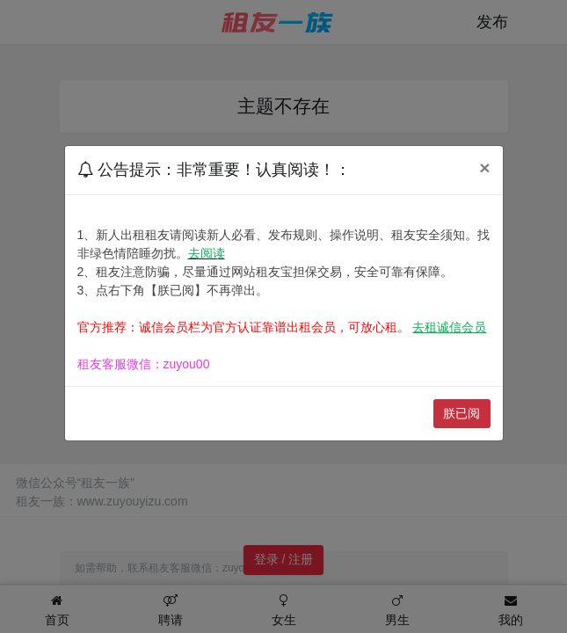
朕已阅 (461, 413)
